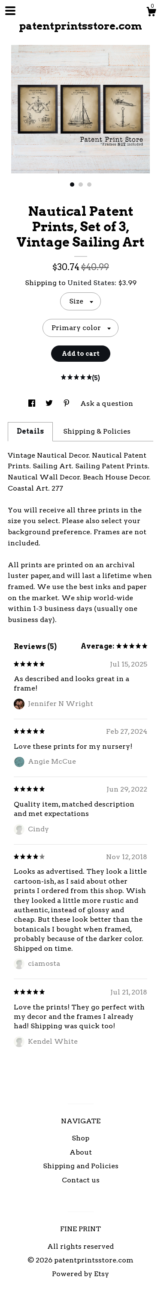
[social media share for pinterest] (67, 403)
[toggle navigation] (10, 10)
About (81, 1152)
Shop (80, 1138)
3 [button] (89, 184)
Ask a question (106, 403)
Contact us (81, 1180)
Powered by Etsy (80, 1274)
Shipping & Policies (97, 431)
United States (91, 283)
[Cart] (151, 12)
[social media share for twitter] (50, 403)
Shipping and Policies (80, 1166)
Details (30, 431)
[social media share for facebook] (32, 403)
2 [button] (81, 184)
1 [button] (72, 184)
